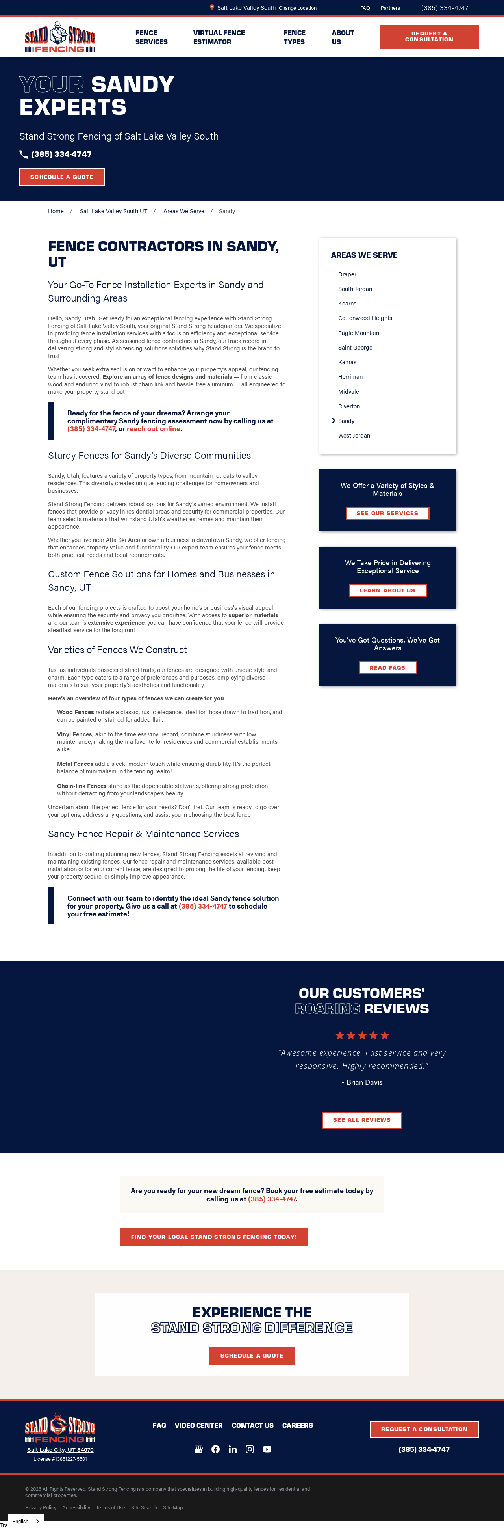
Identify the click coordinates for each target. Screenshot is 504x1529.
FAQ (365, 7)
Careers (297, 1425)
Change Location (298, 7)
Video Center (199, 1425)
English (20, 1521)
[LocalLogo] (60, 36)
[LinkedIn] (233, 1449)
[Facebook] (215, 1449)
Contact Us (253, 1425)
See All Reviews (374, 1119)
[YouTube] (267, 1449)
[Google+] (199, 1449)
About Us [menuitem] (343, 36)
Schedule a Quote (62, 177)
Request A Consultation (429, 36)
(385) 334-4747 (444, 7)
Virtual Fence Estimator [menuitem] (219, 36)
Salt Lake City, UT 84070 (60, 1449)
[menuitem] (40, 1507)
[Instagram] (250, 1449)
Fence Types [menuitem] (295, 36)
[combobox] (26, 1521)
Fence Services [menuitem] (151, 36)
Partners (390, 7)
